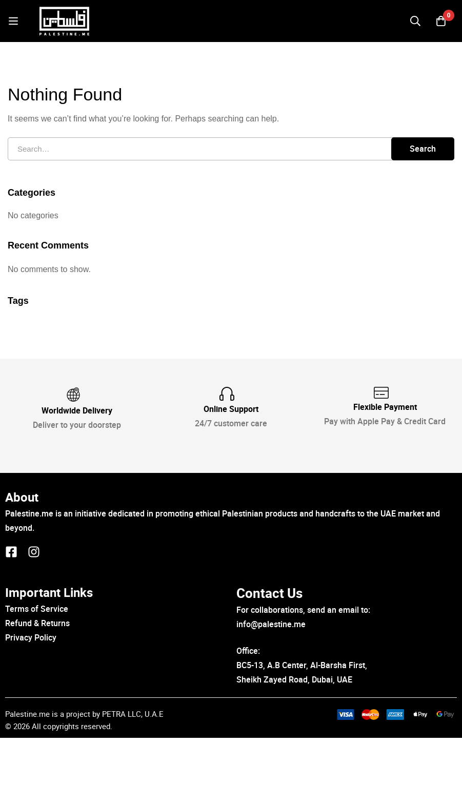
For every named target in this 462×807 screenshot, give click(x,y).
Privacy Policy (30, 707)
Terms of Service (36, 678)
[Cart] (441, 25)
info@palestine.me (271, 693)
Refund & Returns (37, 692)
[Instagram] (34, 621)
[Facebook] (11, 621)
